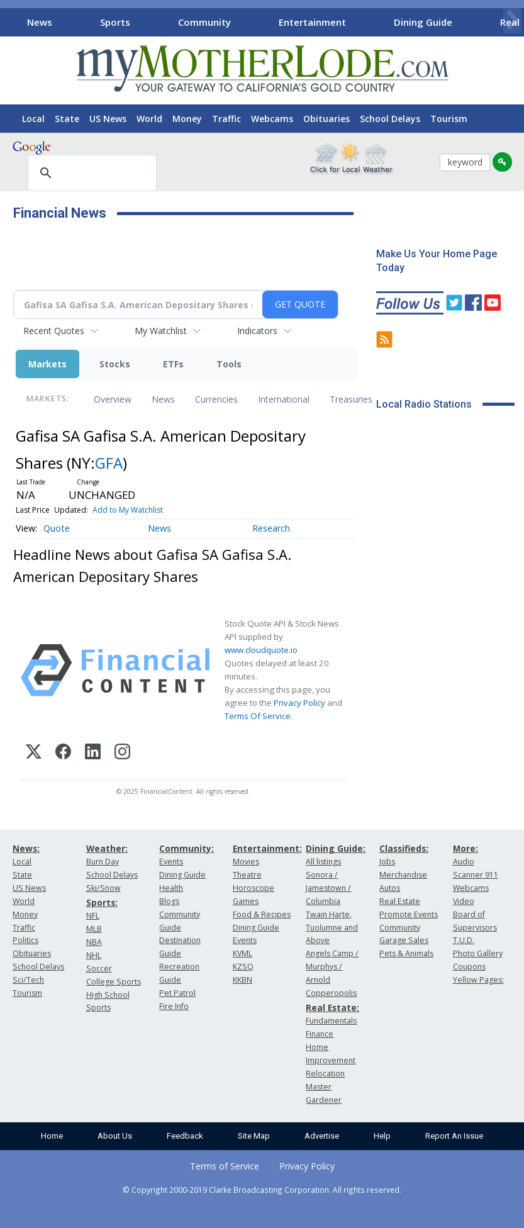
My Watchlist (161, 331)
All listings (323, 861)
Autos (389, 888)
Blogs (169, 901)
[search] (90, 173)
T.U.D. (463, 940)
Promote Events (408, 914)
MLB (94, 929)
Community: (186, 848)
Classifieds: (403, 848)
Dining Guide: (335, 848)
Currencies (216, 399)
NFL (92, 915)
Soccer (99, 968)
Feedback (185, 1136)
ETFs (173, 364)
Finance (319, 1034)
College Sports (113, 981)
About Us (115, 1136)
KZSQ (243, 966)
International (283, 399)
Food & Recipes (262, 914)
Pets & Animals (406, 953)
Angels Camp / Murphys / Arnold (332, 966)
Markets (47, 364)
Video (463, 901)
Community (204, 22)
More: (465, 848)
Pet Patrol (177, 993)
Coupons (469, 966)
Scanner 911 (475, 874)
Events (171, 861)
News (39, 22)
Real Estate (399, 901)
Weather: (107, 848)
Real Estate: (332, 1007)
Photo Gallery (478, 953)
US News (107, 119)
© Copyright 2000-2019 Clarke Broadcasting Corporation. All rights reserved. (262, 1190)
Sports (115, 22)
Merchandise (403, 874)
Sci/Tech (28, 979)
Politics (25, 940)
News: (26, 848)
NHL (93, 955)
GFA (109, 462)
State (67, 119)
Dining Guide (423, 22)
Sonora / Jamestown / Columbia (328, 888)
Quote (56, 528)
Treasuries (351, 399)
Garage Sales (403, 940)
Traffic (226, 119)
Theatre (247, 874)
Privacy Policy (299, 702)
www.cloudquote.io (261, 650)
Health (171, 888)
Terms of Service (224, 1166)
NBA (94, 942)
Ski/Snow (103, 888)
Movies (246, 861)
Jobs (387, 861)
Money (187, 119)
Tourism (448, 119)
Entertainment (312, 22)
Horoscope (253, 888)
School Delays (390, 119)
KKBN (242, 979)
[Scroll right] (512, 20)
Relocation (325, 1073)
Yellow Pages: (478, 979)
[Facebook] (63, 753)
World (149, 119)
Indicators (257, 331)
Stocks (114, 364)
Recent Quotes (53, 331)
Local (33, 119)
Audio (463, 861)
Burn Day (102, 861)
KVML (242, 953)
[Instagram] (122, 753)
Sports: (102, 902)
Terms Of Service (258, 716)
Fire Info (174, 1006)
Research (271, 528)
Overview (112, 399)
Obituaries (326, 119)
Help (382, 1136)
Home (52, 1136)
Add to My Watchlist (127, 510)
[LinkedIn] (93, 753)
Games (246, 901)
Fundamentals (331, 1020)
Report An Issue (454, 1136)
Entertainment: (267, 848)
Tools (229, 364)
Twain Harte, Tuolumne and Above (332, 927)
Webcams (272, 119)
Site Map (254, 1136)
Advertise (321, 1136)
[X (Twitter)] (34, 753)
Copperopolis (331, 993)
